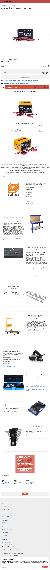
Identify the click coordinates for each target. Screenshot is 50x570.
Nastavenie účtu (6, 529)
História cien (9, 87)
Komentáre (16, 87)
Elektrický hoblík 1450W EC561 (9, 366)
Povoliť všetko (45, 567)
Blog (3, 503)
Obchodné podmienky (8, 513)
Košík (3, 523)
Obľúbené (4, 535)
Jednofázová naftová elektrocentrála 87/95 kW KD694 (36, 279)
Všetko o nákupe (6, 510)
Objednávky (5, 526)
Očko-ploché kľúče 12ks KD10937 (32, 439)
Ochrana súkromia (7, 516)
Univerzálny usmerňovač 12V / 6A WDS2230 (5, 482)
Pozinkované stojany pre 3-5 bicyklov (9, 306)
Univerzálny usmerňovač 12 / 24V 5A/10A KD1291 (19, 482)
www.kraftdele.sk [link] (29, 205)
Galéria (4, 506)
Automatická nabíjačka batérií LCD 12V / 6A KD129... (30, 482)
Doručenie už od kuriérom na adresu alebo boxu (16, 83)
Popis (3, 87)
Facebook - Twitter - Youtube (10, 549)
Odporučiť (25, 493)
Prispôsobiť (4, 567)
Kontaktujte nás (6, 542)
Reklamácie (5, 532)
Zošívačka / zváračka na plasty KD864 (10, 411)
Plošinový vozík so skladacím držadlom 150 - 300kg (35, 333)
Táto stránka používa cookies (8, 559)
